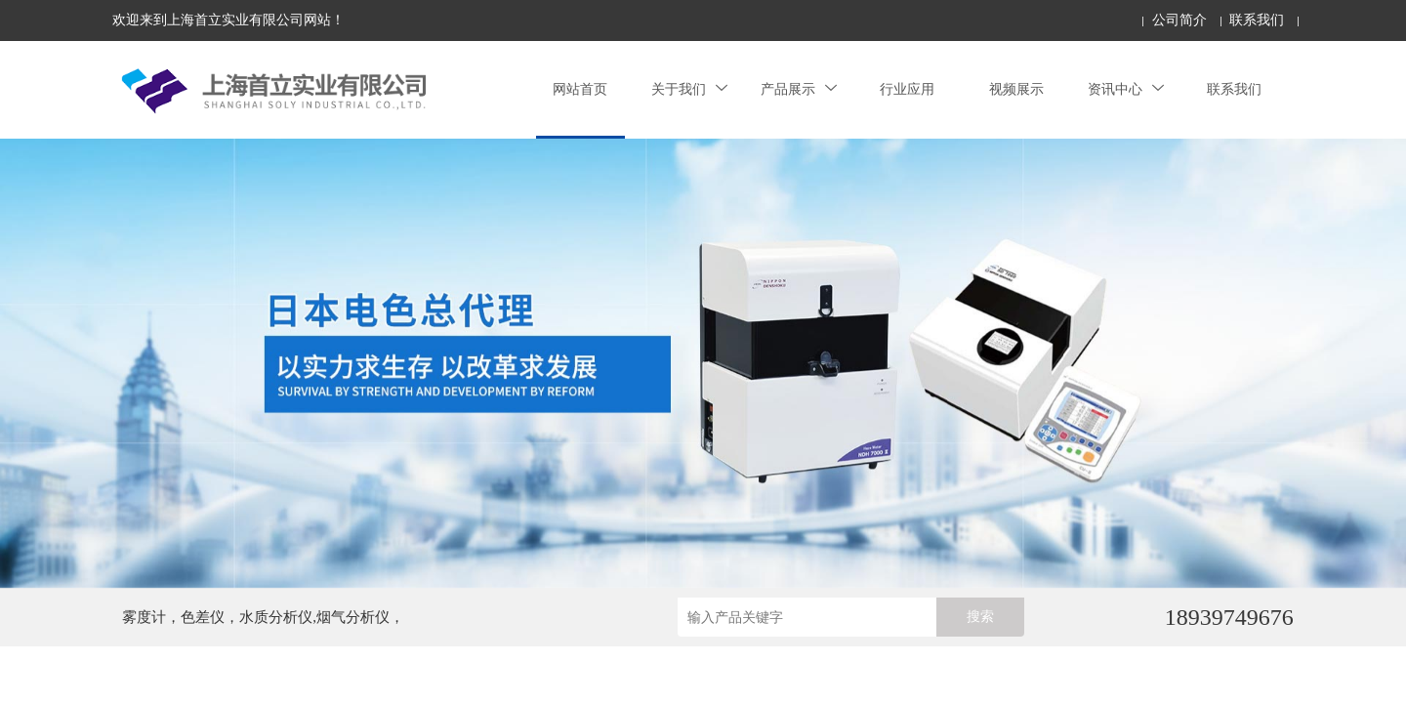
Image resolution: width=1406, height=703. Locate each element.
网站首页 (580, 89)
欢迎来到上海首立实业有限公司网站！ (228, 20)
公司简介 (1179, 20)
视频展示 (1016, 89)
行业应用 (907, 89)
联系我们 (1256, 20)
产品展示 (799, 89)
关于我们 (689, 89)
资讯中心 (1126, 89)
